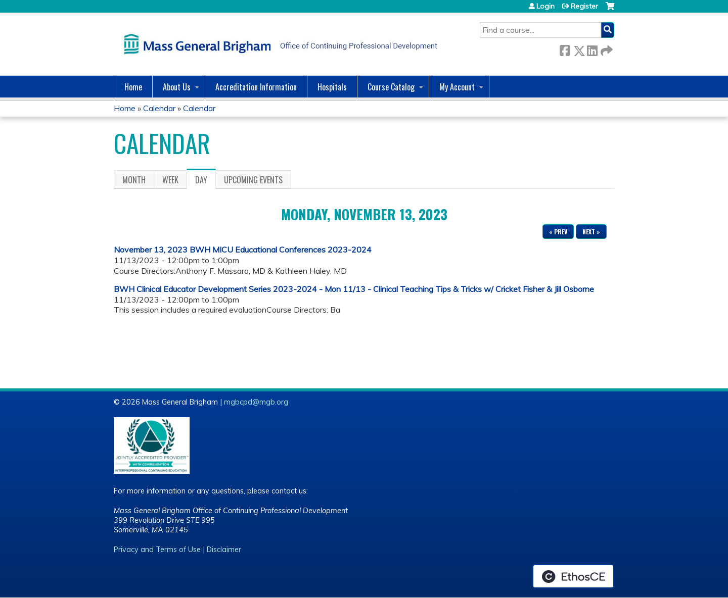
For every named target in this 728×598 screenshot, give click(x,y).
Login (545, 6)
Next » (591, 231)
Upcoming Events (253, 180)
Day (205, 181)
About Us (177, 87)
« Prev (558, 231)
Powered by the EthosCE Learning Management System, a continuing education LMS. (573, 576)
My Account (457, 87)
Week (170, 180)
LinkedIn (592, 49)
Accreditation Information (256, 87)
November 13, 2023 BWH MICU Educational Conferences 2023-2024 (243, 249)
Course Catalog (391, 87)
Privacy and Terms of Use (157, 549)
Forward (606, 49)
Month (134, 180)
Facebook (565, 49)
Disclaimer (224, 549)
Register (584, 6)
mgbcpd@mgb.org (256, 402)
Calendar (159, 108)
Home (133, 87)
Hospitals (332, 87)
